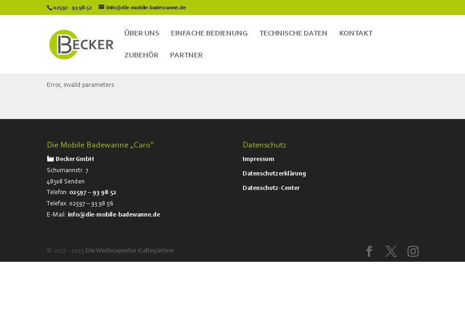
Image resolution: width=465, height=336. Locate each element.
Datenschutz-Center (271, 188)
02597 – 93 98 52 (93, 192)
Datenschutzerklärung (274, 174)
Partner (186, 55)
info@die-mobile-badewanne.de (114, 215)
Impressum (258, 159)
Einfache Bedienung (209, 33)
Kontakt (355, 33)
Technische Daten (293, 33)
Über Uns (141, 33)
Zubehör (141, 55)
